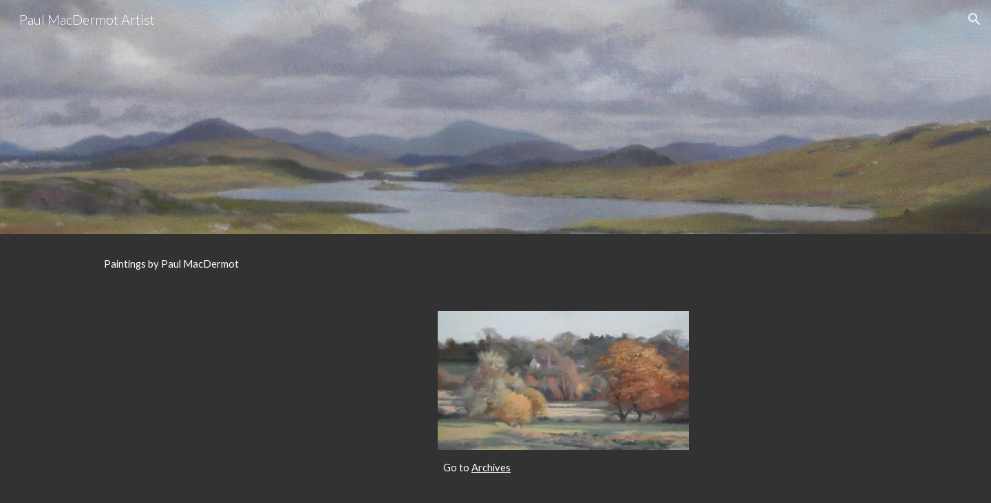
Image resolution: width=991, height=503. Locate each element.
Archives (491, 467)
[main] (495, 264)
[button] (974, 19)
